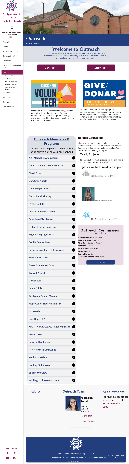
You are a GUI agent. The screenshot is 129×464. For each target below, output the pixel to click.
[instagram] (14, 453)
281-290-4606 (86, 416)
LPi (84, 461)
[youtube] (7, 458)
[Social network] (14, 458)
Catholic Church (11, 21)
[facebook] (7, 453)
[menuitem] (12, 42)
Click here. (108, 162)
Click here (82, 143)
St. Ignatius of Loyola (11, 16)
